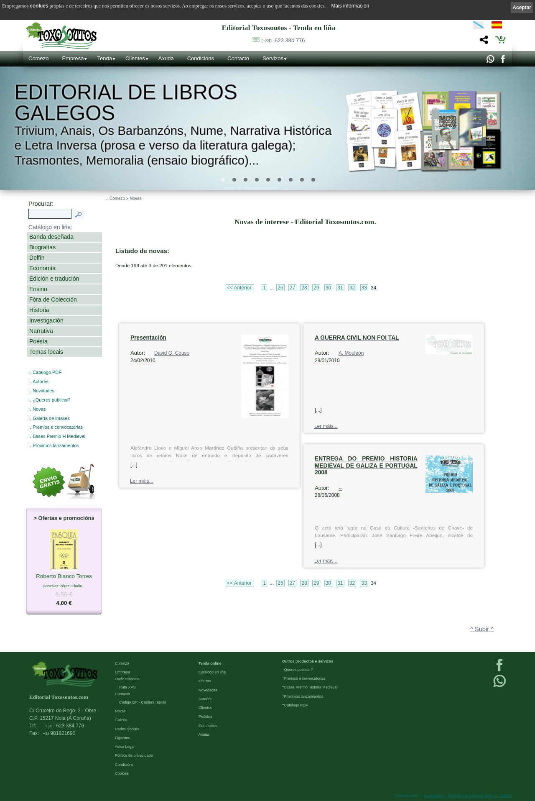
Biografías (42, 247)
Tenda (104, 58)
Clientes (135, 58)
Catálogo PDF (47, 372)
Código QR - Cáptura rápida (142, 702)
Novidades (43, 390)
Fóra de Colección (53, 299)
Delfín (37, 257)
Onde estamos (127, 679)
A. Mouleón (351, 353)
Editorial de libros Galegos (125, 102)
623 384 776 (283, 40)
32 (352, 288)
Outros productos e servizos (307, 661)
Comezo (38, 58)
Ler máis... (141, 481)
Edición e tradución (54, 278)
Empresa (73, 58)
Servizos (272, 58)
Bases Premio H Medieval (59, 436)
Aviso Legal (124, 747)
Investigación (46, 320)
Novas (39, 409)
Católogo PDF (296, 705)
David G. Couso (171, 353)
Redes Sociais (127, 729)
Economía (42, 268)
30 (328, 288)
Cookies (122, 773)
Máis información (350, 6)
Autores (40, 381)
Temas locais (46, 351)
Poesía (38, 341)
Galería (121, 720)
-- (340, 488)
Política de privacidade (134, 755)
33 (364, 288)
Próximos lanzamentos (56, 445)
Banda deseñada (51, 236)
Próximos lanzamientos (303, 696)
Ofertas (205, 681)
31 (340, 288)
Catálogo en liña (212, 672)
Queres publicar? (298, 670)
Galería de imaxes (51, 418)
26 (280, 288)
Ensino (38, 289)
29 (316, 288)
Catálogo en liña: (50, 227)
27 (292, 288)
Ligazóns (122, 738)
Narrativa (41, 331)
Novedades (208, 690)
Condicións (200, 58)
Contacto (238, 58)
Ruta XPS (127, 687)
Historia (39, 310)
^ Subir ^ (482, 629)
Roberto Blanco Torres (64, 576)
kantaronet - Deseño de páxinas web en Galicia (468, 795)
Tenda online (210, 663)
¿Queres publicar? (51, 399)
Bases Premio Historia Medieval (311, 687)
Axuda (166, 58)
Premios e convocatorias (58, 427)
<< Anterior (240, 288)
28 (304, 288)
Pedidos (205, 716)
